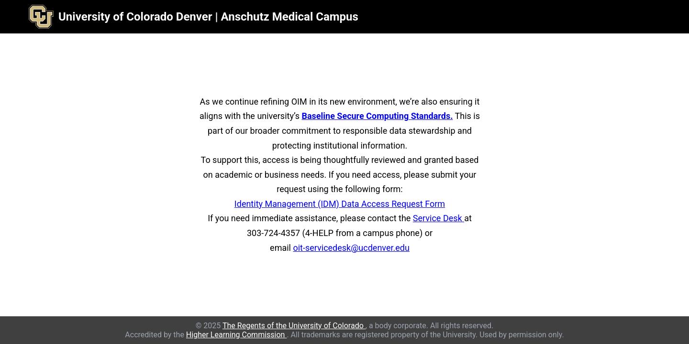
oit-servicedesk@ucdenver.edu (351, 248)
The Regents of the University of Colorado (294, 325)
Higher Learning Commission (236, 334)
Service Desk (438, 218)
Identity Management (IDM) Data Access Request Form (339, 204)
